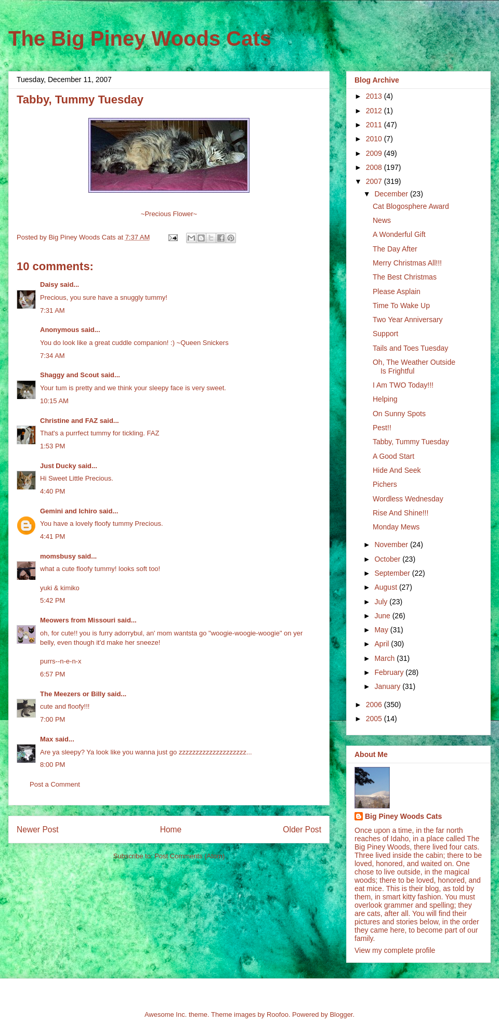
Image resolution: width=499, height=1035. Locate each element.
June (383, 616)
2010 (375, 139)
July (381, 602)
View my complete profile (394, 950)
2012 (375, 111)
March (385, 658)
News (382, 220)
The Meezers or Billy (73, 694)
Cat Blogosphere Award (411, 206)
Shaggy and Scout (69, 375)
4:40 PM (52, 491)
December (392, 194)
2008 (375, 167)
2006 (375, 704)
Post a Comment (55, 784)
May (382, 630)
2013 (375, 96)
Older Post (302, 829)
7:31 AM (52, 310)
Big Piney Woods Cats (403, 816)
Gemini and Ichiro (68, 511)
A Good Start (393, 456)
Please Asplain (397, 291)
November (392, 544)
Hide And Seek (397, 470)
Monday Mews (396, 527)
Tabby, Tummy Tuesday (411, 441)
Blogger (341, 1014)
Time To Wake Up (401, 305)
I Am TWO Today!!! (403, 385)
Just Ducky (58, 466)
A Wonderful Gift (399, 234)
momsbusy (58, 556)
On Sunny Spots (399, 413)
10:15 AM (54, 401)
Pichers (385, 484)
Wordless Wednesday (408, 499)
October (388, 559)
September (393, 573)
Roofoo (277, 1014)
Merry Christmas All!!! (407, 263)
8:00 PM (52, 764)
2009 (375, 153)
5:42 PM (52, 600)
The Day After (395, 249)
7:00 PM (52, 719)
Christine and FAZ (69, 420)
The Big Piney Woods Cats (139, 38)
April (382, 644)
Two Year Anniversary (408, 319)
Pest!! (382, 427)
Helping (385, 399)
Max (46, 739)
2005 (375, 718)
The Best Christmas (405, 277)
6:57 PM (52, 674)
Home (171, 829)
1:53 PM (52, 446)
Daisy (49, 284)
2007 (375, 181)
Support (385, 333)
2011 (375, 125)
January (388, 686)
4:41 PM (52, 536)
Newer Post (38, 829)
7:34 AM (52, 356)
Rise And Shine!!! (400, 513)
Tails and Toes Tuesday (410, 348)
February (389, 672)
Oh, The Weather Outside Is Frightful (414, 366)
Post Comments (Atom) (189, 856)
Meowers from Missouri (77, 620)
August (386, 587)
